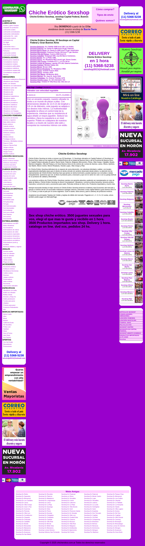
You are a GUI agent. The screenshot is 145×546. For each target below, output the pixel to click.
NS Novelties (7, 325)
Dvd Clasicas (7, 214)
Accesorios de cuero (9, 171)
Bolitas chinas (7, 294)
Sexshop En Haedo (113, 507)
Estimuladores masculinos (11, 238)
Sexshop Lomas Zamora (46, 530)
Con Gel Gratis (8, 342)
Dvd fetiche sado (8, 199)
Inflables (6, 303)
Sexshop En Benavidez (23, 526)
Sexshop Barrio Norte (38, 38)
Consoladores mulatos (10, 64)
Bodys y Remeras (9, 158)
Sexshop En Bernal (45, 523)
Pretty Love (7, 327)
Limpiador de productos (10, 27)
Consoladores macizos (10, 62)
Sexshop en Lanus (45, 502)
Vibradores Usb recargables (12, 113)
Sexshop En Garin (90, 509)
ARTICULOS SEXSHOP (128, 312)
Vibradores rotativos (9, 109)
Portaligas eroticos (9, 139)
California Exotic (8, 322)
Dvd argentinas (8, 193)
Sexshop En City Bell (91, 517)
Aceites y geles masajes (11, 25)
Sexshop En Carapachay (92, 519)
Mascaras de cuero (9, 186)
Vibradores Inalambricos (11, 96)
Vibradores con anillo (10, 290)
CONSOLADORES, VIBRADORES (126, 315)
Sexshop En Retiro (22, 494)
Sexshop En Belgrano (68, 526)
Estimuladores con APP (10, 223)
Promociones (7, 346)
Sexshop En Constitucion (24, 515)
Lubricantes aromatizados (11, 32)
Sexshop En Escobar (45, 513)
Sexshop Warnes (36, 64)
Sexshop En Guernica (23, 509)
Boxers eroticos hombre (11, 160)
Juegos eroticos (8, 277)
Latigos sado (7, 180)
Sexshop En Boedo (22, 523)
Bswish (5, 320)
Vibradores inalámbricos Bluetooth (14, 79)
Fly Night (6, 42)
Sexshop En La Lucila (91, 504)
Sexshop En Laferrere (68, 502)
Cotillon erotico (8, 273)
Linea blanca (7, 182)
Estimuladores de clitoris (11, 230)
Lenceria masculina (9, 165)
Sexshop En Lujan (90, 498)
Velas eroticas (7, 281)
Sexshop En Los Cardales (24, 500)
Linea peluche (7, 184)
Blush (5, 318)
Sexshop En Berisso (90, 523)
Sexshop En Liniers (67, 500)
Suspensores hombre (10, 167)
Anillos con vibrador (9, 83)
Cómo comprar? (105, 9)
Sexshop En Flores (45, 511)
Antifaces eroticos (9, 269)
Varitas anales (7, 260)
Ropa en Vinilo (8, 143)
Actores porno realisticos (11, 60)
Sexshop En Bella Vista (46, 526)
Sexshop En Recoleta (46, 494)
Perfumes (6, 51)
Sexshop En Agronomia (69, 530)
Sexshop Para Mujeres (127, 279)
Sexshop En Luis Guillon (115, 498)
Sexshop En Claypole (23, 517)
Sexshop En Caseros (68, 519)
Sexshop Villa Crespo (38, 50)
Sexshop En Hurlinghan (91, 507)
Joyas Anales (7, 257)
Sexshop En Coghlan (91, 515)
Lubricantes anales (9, 29)
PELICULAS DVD (126, 325)
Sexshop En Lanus (22, 502)
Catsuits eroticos (8, 126)
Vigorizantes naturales (10, 285)
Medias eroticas (8, 137)
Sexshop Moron (36, 55)
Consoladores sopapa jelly (11, 70)
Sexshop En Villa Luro (23, 513)
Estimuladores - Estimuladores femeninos (106, 134)
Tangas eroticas (8, 147)
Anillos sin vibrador (9, 292)
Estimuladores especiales (11, 234)
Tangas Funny (7, 151)
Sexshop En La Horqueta (115, 504)
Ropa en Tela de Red (10, 145)
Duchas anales (8, 251)
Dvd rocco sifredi (8, 212)
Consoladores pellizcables (11, 66)
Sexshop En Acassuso (114, 530)
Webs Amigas (72, 491)
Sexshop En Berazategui (115, 523)
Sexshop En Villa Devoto (69, 507)
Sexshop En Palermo (45, 496)
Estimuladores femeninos (11, 236)
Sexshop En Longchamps (47, 500)
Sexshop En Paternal (91, 494)
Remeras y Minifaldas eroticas (13, 141)
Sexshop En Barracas (91, 526)
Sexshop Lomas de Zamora (40, 51)
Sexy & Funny (7, 333)
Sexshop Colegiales (37, 66)
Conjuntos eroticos (9, 128)
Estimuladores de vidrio (10, 232)
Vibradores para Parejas (11, 81)
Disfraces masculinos (10, 162)
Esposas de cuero (9, 176)
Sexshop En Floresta (22, 511)
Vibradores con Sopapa (10, 111)
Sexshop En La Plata (68, 504)
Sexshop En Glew (44, 509)
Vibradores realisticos (10, 104)
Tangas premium (8, 149)
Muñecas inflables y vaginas (12, 246)
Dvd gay (6, 204)
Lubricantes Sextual (9, 55)
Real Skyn (6, 44)
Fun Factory (7, 337)
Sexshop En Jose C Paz (24, 507)
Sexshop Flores (36, 48)
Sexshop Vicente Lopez (39, 68)
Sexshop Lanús (36, 59)
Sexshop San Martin (37, 62)
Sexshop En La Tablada (114, 502)
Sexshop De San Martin (23, 534)
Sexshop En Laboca (90, 502)
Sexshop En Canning (113, 519)
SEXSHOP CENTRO (126, 327)
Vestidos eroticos (8, 154)
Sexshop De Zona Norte (114, 532)
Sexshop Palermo (37, 37)
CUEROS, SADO (125, 322)
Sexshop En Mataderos (46, 498)
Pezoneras (6, 283)
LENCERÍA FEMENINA (127, 318)
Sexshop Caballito (37, 44)
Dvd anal (6, 191)
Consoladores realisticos (11, 68)
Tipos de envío (105, 15)
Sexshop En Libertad (113, 500)
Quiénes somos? (105, 20)
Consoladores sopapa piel (11, 72)
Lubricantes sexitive (9, 53)
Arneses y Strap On (9, 297)
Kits (4, 309)
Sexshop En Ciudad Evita (69, 517)
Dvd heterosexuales (9, 206)
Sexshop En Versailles (68, 498)
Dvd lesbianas (7, 210)
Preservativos (7, 279)
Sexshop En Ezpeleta (91, 511)
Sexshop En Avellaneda (69, 528)
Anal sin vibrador (8, 255)
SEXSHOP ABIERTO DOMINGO (130, 333)
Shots (5, 331)
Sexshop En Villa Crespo (24, 504)
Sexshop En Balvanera (23, 528)
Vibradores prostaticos (10, 102)
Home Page (30, 76)
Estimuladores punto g (10, 242)
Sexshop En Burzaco (68, 521)
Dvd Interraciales (8, 208)
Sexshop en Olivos (67, 496)
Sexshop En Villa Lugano (115, 509)
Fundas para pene (9, 301)
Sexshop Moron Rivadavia (40, 57)
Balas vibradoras (8, 225)
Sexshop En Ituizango (46, 507)
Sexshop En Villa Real (46, 521)
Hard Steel (6, 335)
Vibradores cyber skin (10, 88)
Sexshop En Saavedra (23, 496)
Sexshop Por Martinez (91, 532)
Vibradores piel (8, 94)
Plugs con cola (8, 262)
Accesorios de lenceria (10, 118)
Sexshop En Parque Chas (115, 494)
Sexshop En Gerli (67, 509)
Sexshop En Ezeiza (113, 511)
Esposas (6, 275)
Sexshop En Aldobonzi (23, 530)
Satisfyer (6, 329)
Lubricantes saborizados (11, 48)
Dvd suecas (7, 216)
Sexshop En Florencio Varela (70, 511)
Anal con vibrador (9, 253)
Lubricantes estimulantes (11, 34)
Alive (4, 316)
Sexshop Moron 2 (127, 292)
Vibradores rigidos (9, 98)
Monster (6, 74)
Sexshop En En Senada (69, 513)
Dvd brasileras (8, 195)
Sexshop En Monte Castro (92, 496)
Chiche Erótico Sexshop (59, 12)
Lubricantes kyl (8, 40)
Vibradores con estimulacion (12, 85)
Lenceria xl (6, 135)
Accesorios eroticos (9, 266)
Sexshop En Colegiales (46, 515)
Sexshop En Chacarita (23, 519)
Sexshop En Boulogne (114, 521)
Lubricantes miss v (9, 46)
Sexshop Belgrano (37, 35)
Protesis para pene (9, 305)
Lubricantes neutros (9, 38)
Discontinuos (7, 344)
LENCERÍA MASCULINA (128, 320)
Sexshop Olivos (36, 61)
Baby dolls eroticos (9, 122)
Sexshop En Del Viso (113, 513)
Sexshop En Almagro (113, 528)
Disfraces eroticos (9, 132)
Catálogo (39, 76)
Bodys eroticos (8, 124)
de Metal (6, 244)
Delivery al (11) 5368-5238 (14, 353)
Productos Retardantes (10, 307)
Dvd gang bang (8, 202)
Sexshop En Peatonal (68, 494)
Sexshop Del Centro (67, 532)
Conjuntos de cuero (9, 174)
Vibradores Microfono (10, 107)
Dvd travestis (7, 218)
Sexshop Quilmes (37, 53)
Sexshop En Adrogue (91, 530)
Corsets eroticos (8, 130)
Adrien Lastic (7, 314)
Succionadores (8, 227)
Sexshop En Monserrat (114, 496)
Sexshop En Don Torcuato (92, 513)
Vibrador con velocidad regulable (42, 78)
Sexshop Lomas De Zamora (116, 526)
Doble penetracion (9, 299)
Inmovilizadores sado (10, 178)
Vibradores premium (9, 100)
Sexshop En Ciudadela (46, 517)
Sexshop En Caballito (23, 521)
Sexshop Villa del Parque (39, 42)
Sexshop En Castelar (45, 519)
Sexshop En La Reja (45, 504)
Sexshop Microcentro (38, 40)
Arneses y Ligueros (9, 120)
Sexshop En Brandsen (91, 521)
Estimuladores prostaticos (11, 240)
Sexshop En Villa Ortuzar (115, 517)
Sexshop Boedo (36, 46)
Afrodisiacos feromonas (10, 271)
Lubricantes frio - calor (10, 36)
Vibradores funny (8, 90)
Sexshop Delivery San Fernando (49, 532)
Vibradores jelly (8, 92)
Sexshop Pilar (35, 70)
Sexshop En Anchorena (91, 528)
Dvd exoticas (7, 197)
